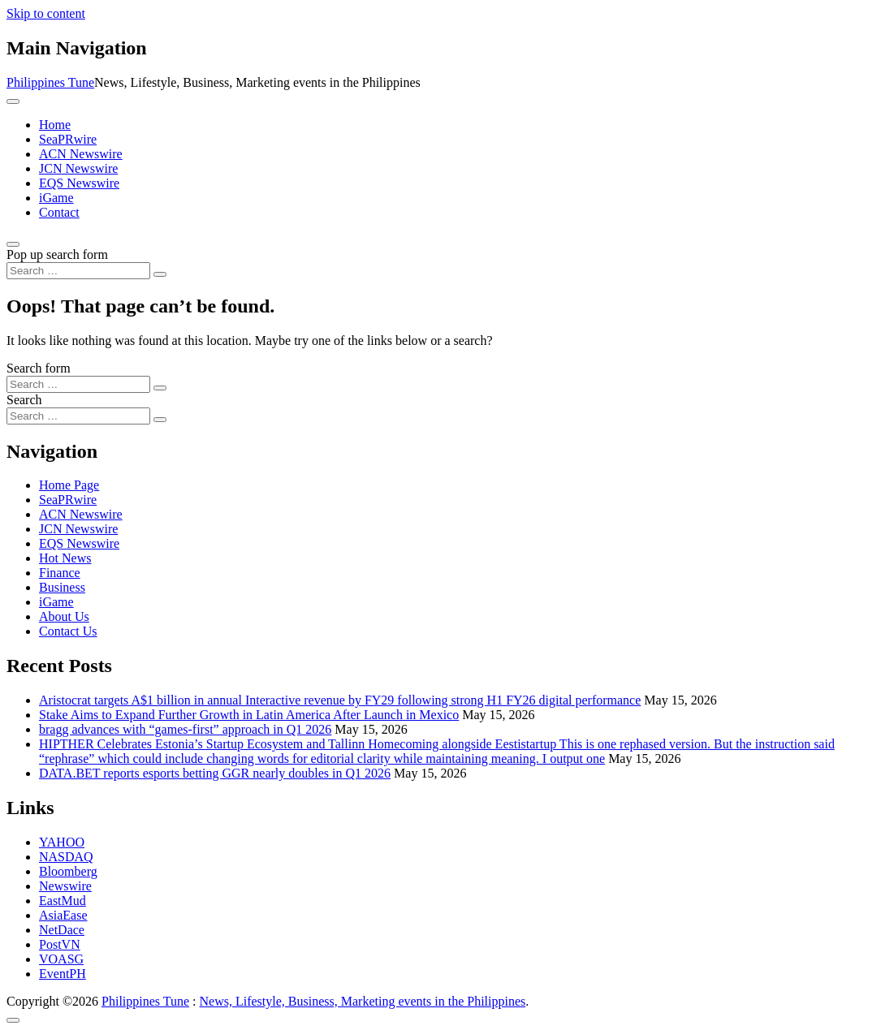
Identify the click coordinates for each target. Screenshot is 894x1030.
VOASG (61, 959)
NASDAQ (66, 857)
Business (62, 587)
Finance (59, 573)
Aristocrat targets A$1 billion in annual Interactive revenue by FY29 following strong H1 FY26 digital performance (340, 700)
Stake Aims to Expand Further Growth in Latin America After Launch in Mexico (249, 715)
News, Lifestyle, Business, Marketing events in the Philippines (363, 1001)
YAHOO (61, 842)
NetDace (61, 930)
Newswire (65, 886)
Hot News (65, 558)
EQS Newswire (79, 183)
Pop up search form (57, 254)
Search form (38, 368)
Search (24, 400)
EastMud (62, 900)
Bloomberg (68, 871)
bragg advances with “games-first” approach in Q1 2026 (185, 729)
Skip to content (45, 13)
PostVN (59, 944)
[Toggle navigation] (12, 101)
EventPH (62, 973)
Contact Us (68, 631)
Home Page (69, 485)
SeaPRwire (68, 139)
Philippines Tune (50, 82)
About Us (64, 616)
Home (55, 124)
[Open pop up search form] (12, 244)
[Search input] (78, 270)
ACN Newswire (81, 154)
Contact (59, 212)
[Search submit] (159, 274)
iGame (56, 198)
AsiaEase (63, 915)
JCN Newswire (78, 168)
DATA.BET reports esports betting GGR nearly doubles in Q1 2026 (215, 773)
